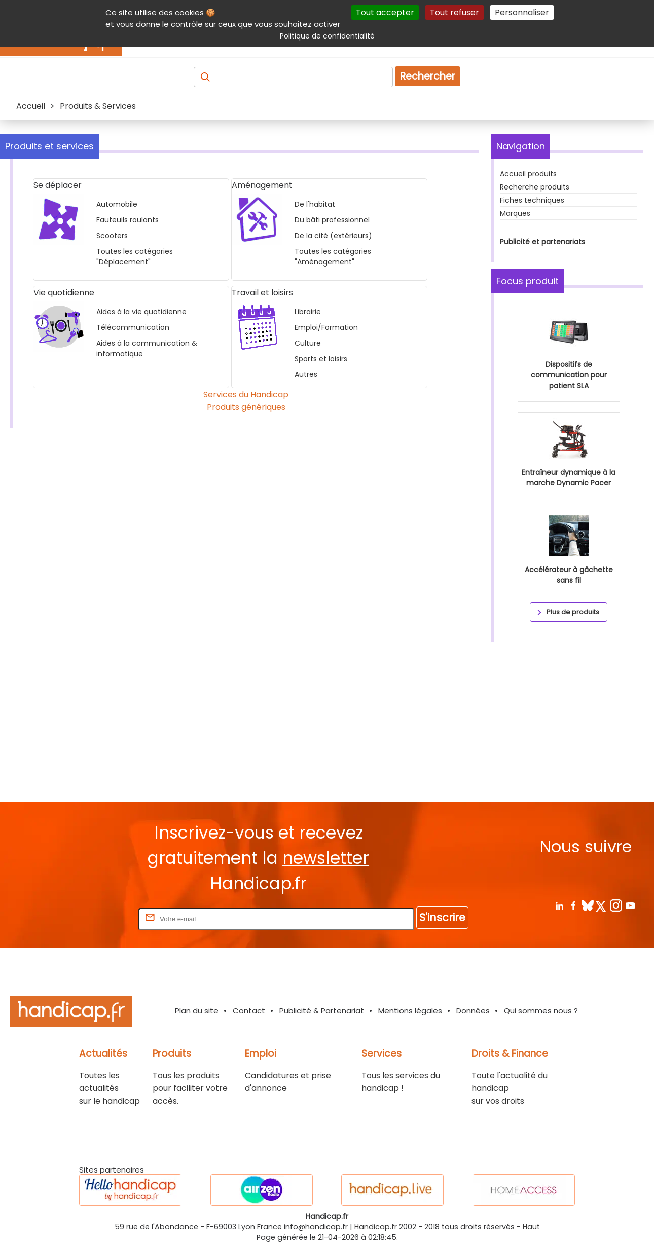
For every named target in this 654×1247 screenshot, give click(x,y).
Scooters (112, 236)
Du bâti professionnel (332, 220)
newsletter (325, 858)
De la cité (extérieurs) (333, 236)
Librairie (308, 312)
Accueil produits (528, 174)
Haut (531, 1227)
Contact (249, 1010)
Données (473, 1010)
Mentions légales (410, 1010)
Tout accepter (385, 12)
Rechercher (427, 76)
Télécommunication (132, 327)
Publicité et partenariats (542, 242)
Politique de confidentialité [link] (327, 36)
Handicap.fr (375, 1227)
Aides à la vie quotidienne (141, 312)
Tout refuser (454, 12)
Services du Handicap (245, 394)
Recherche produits (534, 187)
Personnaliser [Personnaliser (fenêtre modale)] (522, 12)
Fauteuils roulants (127, 220)
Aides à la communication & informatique (146, 348)
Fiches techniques (532, 200)
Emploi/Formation (326, 327)
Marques (515, 213)
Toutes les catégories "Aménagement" (333, 256)
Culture (308, 343)
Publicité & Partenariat (321, 1010)
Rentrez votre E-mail (95, 918)
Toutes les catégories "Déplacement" (134, 256)
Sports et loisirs (321, 359)
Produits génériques (246, 407)
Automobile (116, 204)
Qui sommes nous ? (541, 1010)
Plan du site (197, 1010)
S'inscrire (442, 917)
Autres (306, 374)
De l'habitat (315, 204)
